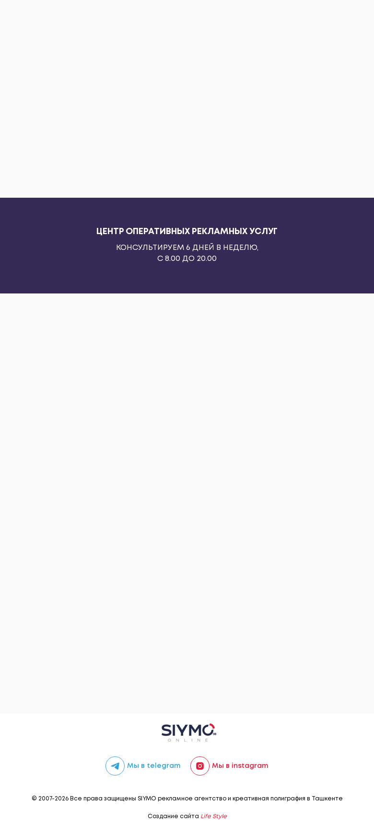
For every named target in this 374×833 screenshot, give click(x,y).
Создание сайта (187, 816)
